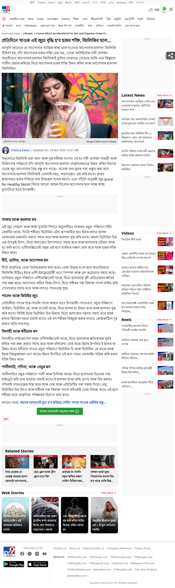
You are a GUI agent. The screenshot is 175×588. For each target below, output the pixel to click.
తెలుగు (68, 2)
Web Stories (13, 492)
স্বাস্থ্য (90, 25)
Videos (127, 233)
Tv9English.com (123, 569)
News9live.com (102, 569)
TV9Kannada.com (120, 557)
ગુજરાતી (85, 2)
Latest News (133, 95)
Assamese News (11, 33)
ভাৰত (40, 19)
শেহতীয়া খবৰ (16, 19)
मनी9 (131, 2)
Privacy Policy (142, 548)
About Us (74, 548)
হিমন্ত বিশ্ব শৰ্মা (64, 25)
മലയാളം (121, 2)
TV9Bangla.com (143, 557)
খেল (84, 19)
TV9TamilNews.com (79, 569)
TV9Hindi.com (119, 563)
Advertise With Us (93, 548)
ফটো (140, 19)
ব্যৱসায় (66, 19)
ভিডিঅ (151, 19)
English (41, 2)
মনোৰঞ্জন (52, 19)
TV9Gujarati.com (99, 563)
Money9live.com (77, 575)
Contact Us (59, 548)
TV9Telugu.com (98, 557)
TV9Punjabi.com (77, 563)
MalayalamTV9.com (142, 563)
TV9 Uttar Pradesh (146, 569)
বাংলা (95, 2)
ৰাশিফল (99, 25)
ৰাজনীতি (79, 25)
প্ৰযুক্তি (117, 19)
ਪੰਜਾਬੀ (103, 2)
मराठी (76, 2)
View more (108, 492)
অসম (31, 19)
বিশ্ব (108, 19)
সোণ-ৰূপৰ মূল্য (132, 25)
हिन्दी (32, 2)
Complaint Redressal (119, 548)
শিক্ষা (76, 19)
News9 (51, 2)
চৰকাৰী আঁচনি (114, 25)
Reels (126, 319)
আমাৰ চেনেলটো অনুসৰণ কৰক (59, 411)
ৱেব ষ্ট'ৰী (129, 19)
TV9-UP (140, 2)
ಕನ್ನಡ (60, 2)
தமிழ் (111, 2)
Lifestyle (28, 33)
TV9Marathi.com (77, 557)
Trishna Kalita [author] (20, 150)
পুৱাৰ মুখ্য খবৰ (47, 25)
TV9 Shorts (31, 25)
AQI (156, 10)
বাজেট (9, 25)
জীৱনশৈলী (97, 19)
